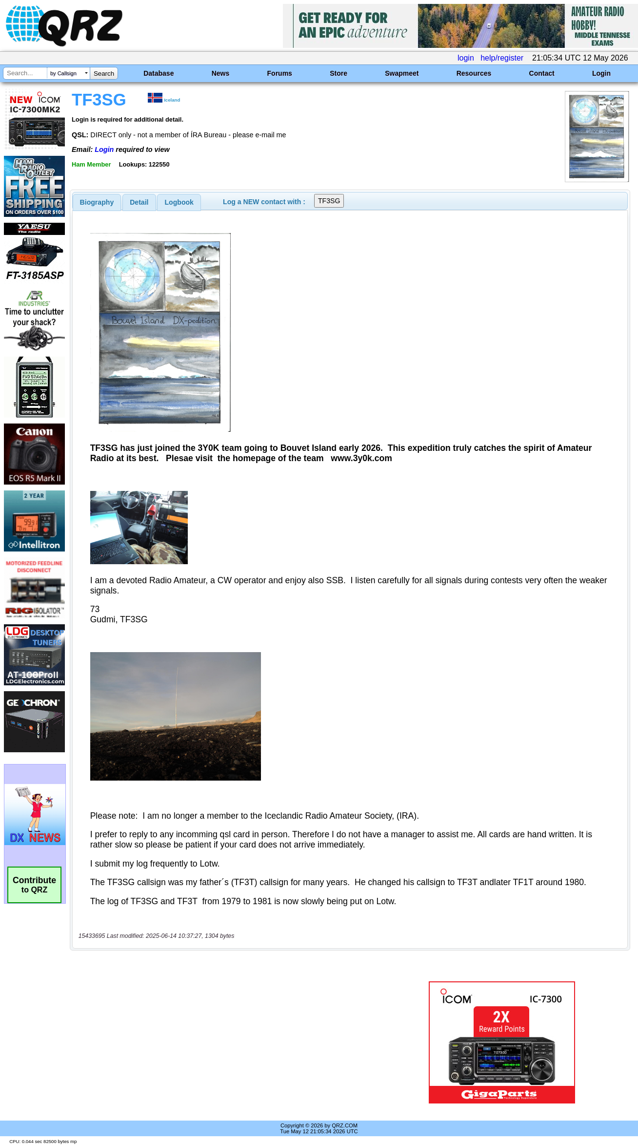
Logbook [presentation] (179, 202)
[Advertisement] (229, 1042)
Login (601, 73)
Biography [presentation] (97, 202)
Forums (279, 73)
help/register (501, 58)
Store (338, 73)
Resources (474, 73)
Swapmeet (402, 73)
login (466, 58)
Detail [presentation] (139, 202)
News (221, 73)
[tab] (97, 202)
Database (158, 73)
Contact (542, 73)
